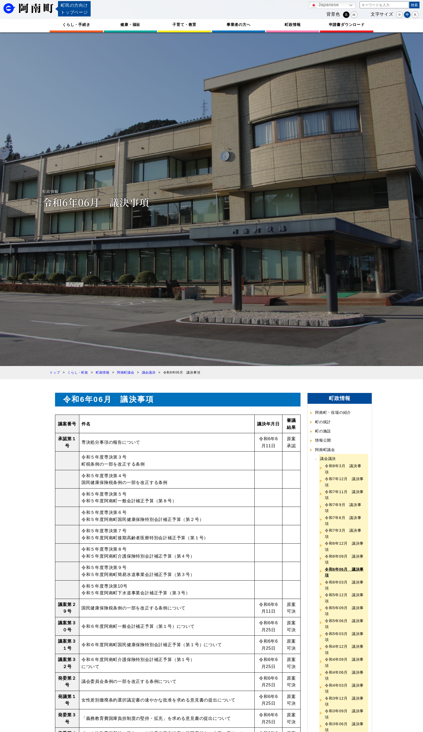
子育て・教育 (184, 24)
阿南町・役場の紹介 (333, 412)
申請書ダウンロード (347, 24)
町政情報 (293, 24)
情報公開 (323, 440)
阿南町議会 (325, 450)
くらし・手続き (76, 24)
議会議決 (328, 458)
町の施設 (323, 431)
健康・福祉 (130, 24)
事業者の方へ (239, 24)
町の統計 (323, 422)
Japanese (325, 5)
